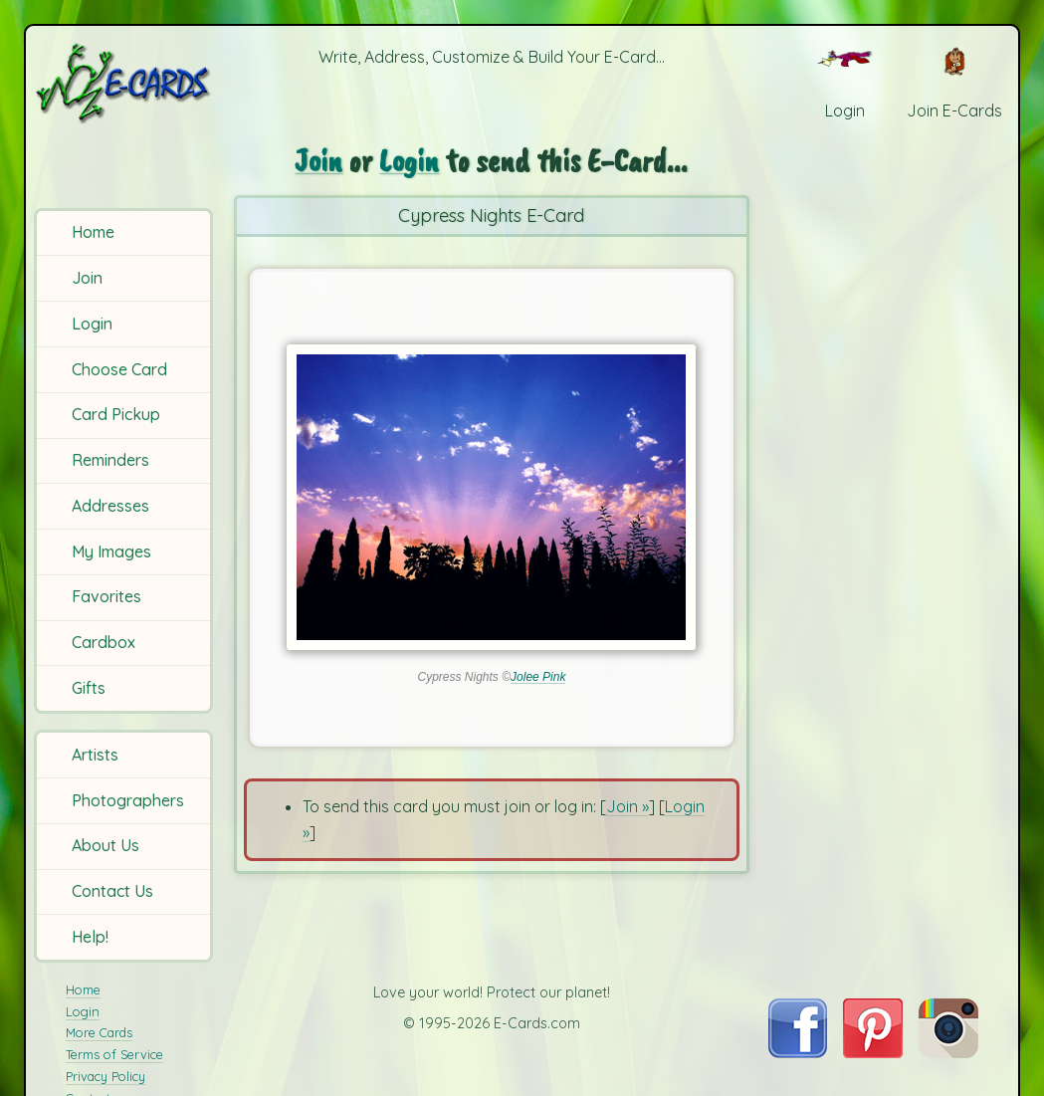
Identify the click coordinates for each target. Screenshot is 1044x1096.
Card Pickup (116, 414)
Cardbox (103, 642)
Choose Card (119, 369)
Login (92, 323)
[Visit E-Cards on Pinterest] (873, 1052)
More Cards (99, 1032)
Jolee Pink (538, 677)
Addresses (110, 506)
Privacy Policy (105, 1076)
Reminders (110, 460)
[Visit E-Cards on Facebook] (797, 1052)
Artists (95, 755)
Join (87, 278)
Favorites (106, 596)
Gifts (88, 688)
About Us (105, 845)
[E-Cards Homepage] (125, 83)
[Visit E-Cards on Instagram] (948, 1052)
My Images (111, 551)
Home (93, 232)
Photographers (128, 800)
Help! (90, 937)
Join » (627, 806)
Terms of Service (114, 1054)
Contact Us (112, 891)
